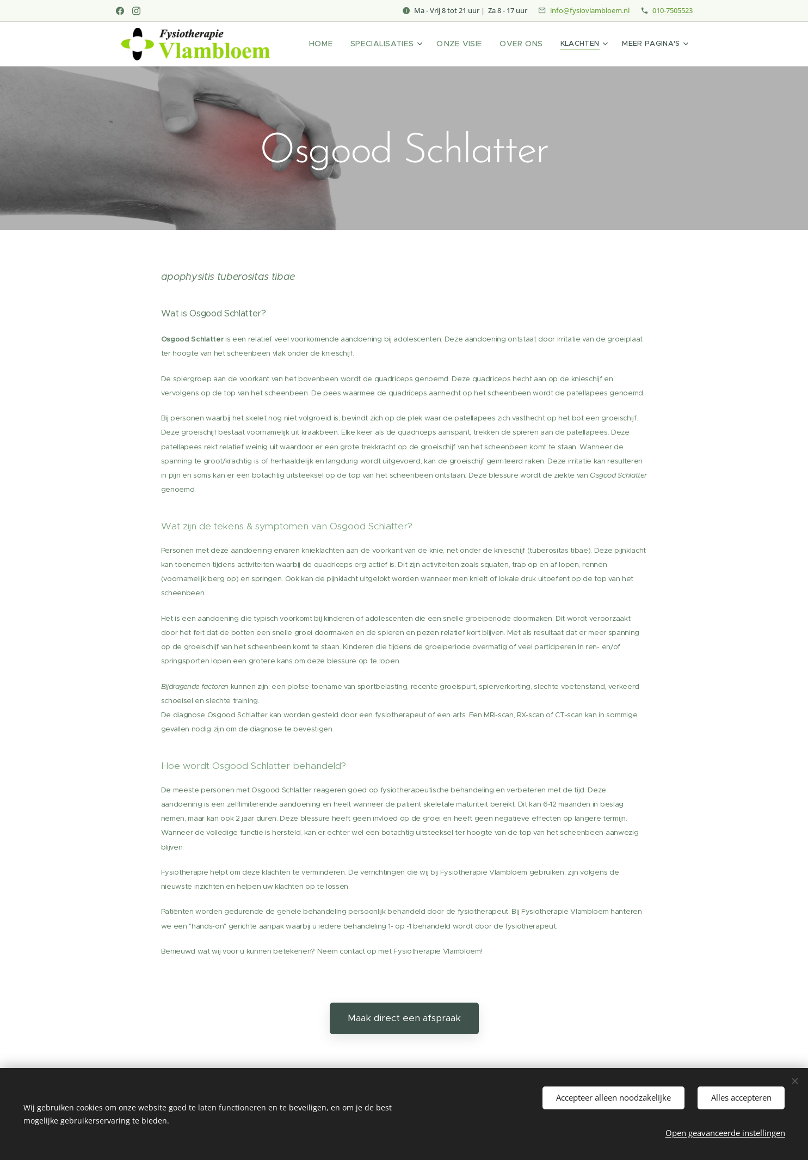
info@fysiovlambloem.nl (590, 10)
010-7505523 (672, 10)
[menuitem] (338, 44)
